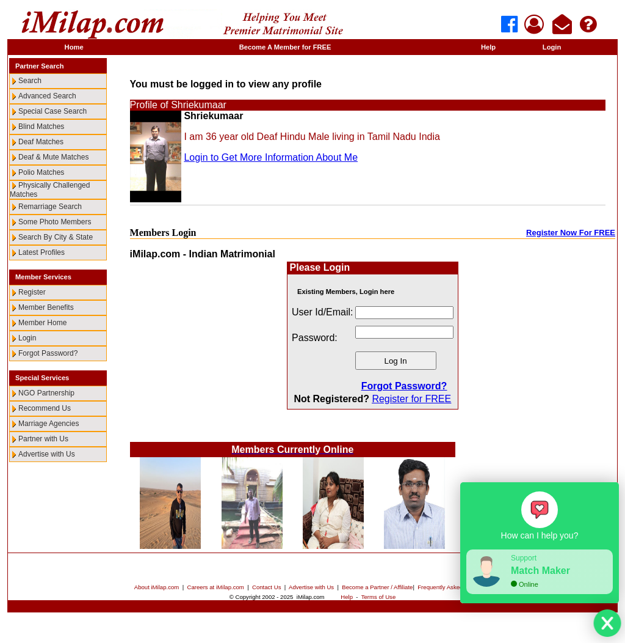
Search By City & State (55, 237)
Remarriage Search (50, 206)
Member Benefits (46, 307)
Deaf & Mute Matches (53, 157)
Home (74, 47)
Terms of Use (378, 596)
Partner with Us (43, 439)
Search (30, 80)
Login (552, 47)
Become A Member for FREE (285, 47)
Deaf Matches (40, 142)
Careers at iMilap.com (215, 587)
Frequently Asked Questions (454, 587)
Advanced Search (47, 96)
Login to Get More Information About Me (271, 157)
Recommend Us (44, 408)
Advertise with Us (46, 454)
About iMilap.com (156, 587)
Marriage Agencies (48, 423)
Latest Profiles (41, 252)
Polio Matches (41, 172)
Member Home (42, 322)
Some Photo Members (54, 222)
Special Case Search (52, 111)
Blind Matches (41, 126)
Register (32, 292)
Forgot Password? (48, 353)
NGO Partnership (46, 393)
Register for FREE (411, 399)
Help (488, 47)
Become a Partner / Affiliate (377, 587)
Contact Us (266, 587)
